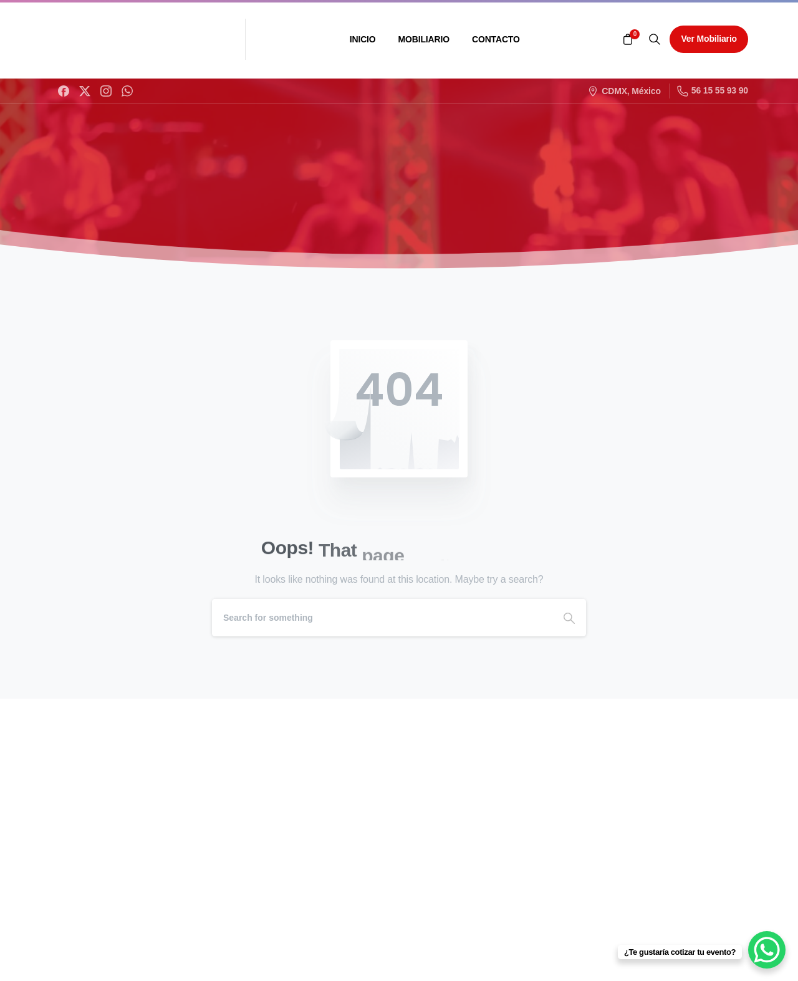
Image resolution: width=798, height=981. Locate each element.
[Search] (382, 617)
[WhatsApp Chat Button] (767, 950)
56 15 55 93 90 (712, 91)
